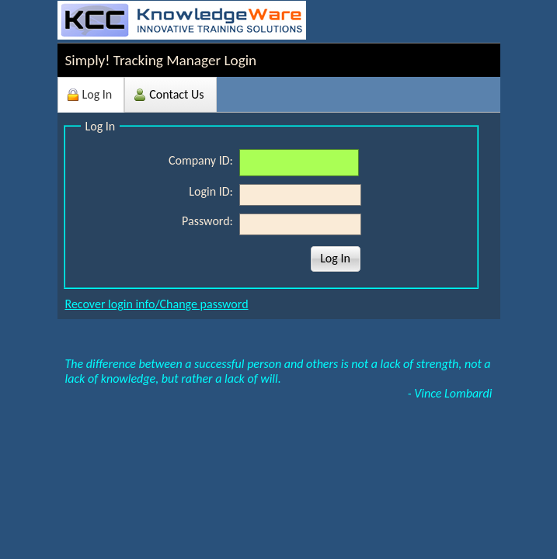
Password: (208, 221)
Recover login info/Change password (157, 304)
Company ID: (202, 160)
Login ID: (212, 191)
